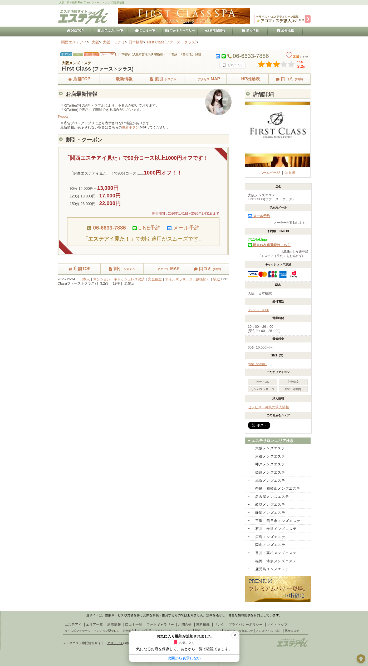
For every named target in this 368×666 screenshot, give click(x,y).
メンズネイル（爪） (269, 630)
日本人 (85, 279)
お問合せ (185, 625)
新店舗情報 (215, 30)
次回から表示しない (184, 658)
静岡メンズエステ (270, 513)
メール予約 (183, 228)
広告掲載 (285, 30)
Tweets (63, 116)
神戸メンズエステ (270, 464)
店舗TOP (78, 78)
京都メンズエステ (270, 456)
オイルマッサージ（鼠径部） (187, 279)
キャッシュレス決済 (129, 279)
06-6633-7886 (258, 310)
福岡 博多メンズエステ (276, 561)
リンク (219, 625)
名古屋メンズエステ (272, 497)
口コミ (289, 78)
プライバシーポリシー (245, 625)
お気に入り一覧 (110, 30)
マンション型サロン (107, 630)
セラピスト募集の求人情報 (268, 407)
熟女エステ (292, 630)
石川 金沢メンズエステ (276, 529)
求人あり (91, 54)
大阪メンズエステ (270, 448)
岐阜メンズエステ (270, 504)
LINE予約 (146, 228)
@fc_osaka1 (257, 364)
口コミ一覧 (145, 30)
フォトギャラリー (180, 30)
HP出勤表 (247, 78)
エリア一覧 (94, 625)
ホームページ (277, 170)
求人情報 (250, 30)
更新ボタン (130, 127)
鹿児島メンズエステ (272, 569)
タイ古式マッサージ (78, 630)
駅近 (216, 279)
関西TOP (75, 30)
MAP (205, 78)
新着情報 (114, 625)
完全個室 (155, 279)
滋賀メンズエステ (270, 481)
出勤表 (290, 173)
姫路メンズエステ (270, 472)
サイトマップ (277, 625)
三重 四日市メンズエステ (278, 521)
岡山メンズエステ (270, 545)
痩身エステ (245, 630)
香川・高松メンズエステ (276, 553)
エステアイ (73, 625)
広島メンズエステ (270, 537)
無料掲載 (203, 625)
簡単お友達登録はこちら (269, 245)
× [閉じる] (235, 635)
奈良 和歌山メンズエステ (278, 488)
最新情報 (121, 78)
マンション (101, 279)
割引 (163, 78)
